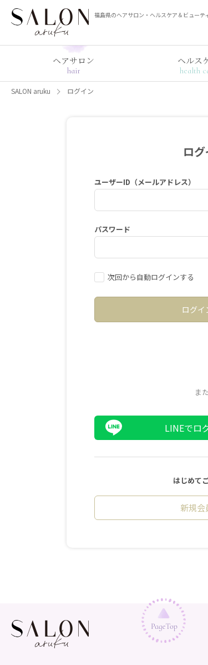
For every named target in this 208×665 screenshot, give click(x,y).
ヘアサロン (73, 65)
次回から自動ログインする (151, 277)
